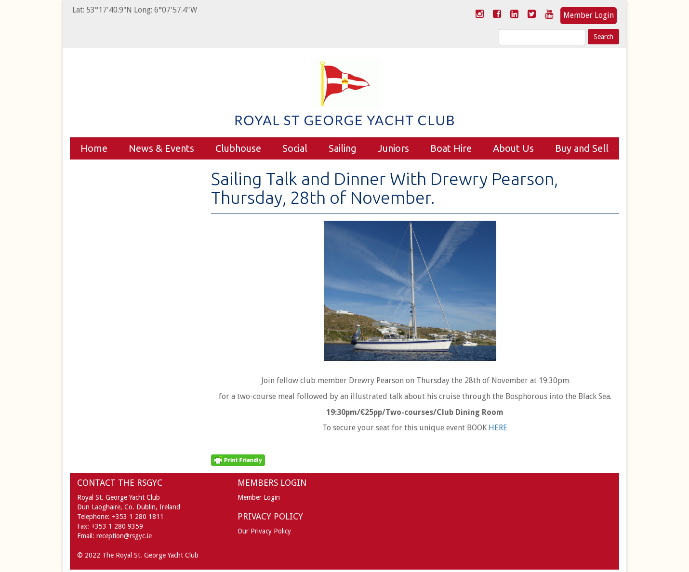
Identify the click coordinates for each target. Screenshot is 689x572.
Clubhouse (238, 148)
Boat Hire (451, 148)
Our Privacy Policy (264, 531)
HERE (498, 427)
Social (294, 148)
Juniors (393, 148)
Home (93, 148)
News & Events (161, 148)
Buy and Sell (582, 148)
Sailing (343, 148)
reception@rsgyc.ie (124, 536)
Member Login (588, 15)
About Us (513, 148)
